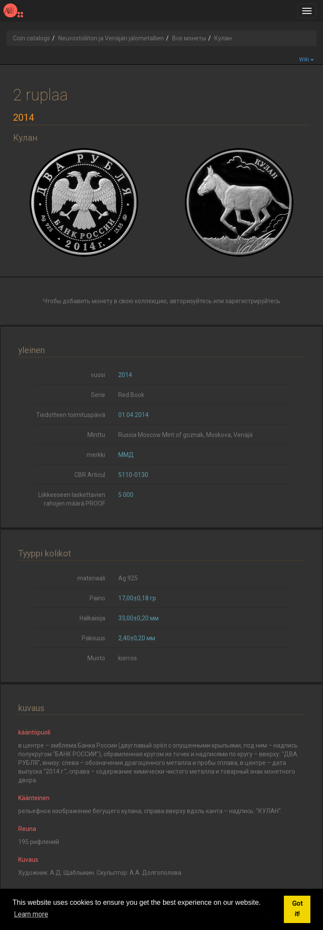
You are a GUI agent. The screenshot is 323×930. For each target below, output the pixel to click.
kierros (127, 658)
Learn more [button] (31, 914)
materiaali (91, 578)
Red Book (131, 394)
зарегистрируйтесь (252, 301)
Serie (98, 394)
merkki (96, 454)
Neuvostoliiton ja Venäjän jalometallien (111, 38)
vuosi (98, 374)
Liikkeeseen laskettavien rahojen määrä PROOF (71, 499)
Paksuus (93, 638)
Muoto (96, 658)
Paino (97, 598)
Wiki (306, 59)
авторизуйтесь (191, 301)
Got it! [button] (297, 909)
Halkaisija (92, 618)
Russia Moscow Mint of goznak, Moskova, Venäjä (185, 434)
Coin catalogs (31, 38)
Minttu (96, 434)
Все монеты (189, 38)
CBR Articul (89, 474)
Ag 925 (128, 578)
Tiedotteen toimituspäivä (70, 414)
